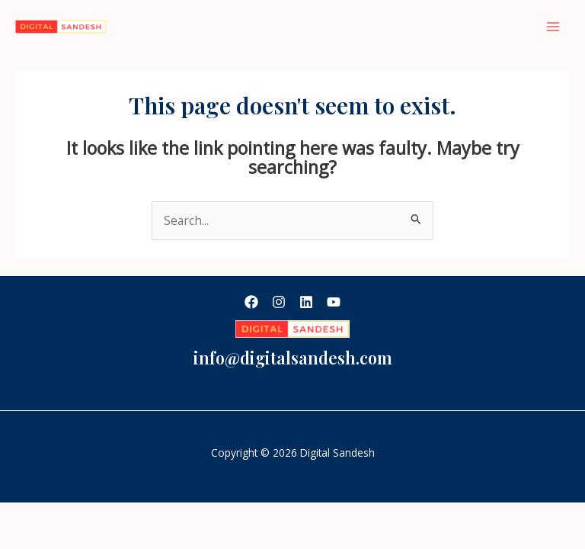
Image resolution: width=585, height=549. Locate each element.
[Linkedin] (306, 302)
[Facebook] (251, 302)
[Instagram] (279, 302)
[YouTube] (333, 302)
